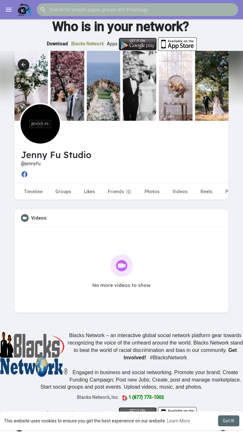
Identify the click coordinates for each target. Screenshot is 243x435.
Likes (89, 191)
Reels (206, 191)
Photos (152, 191)
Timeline (33, 191)
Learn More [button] (178, 420)
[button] (137, 9)
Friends (120, 191)
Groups (63, 191)
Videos (180, 191)
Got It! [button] (228, 420)
